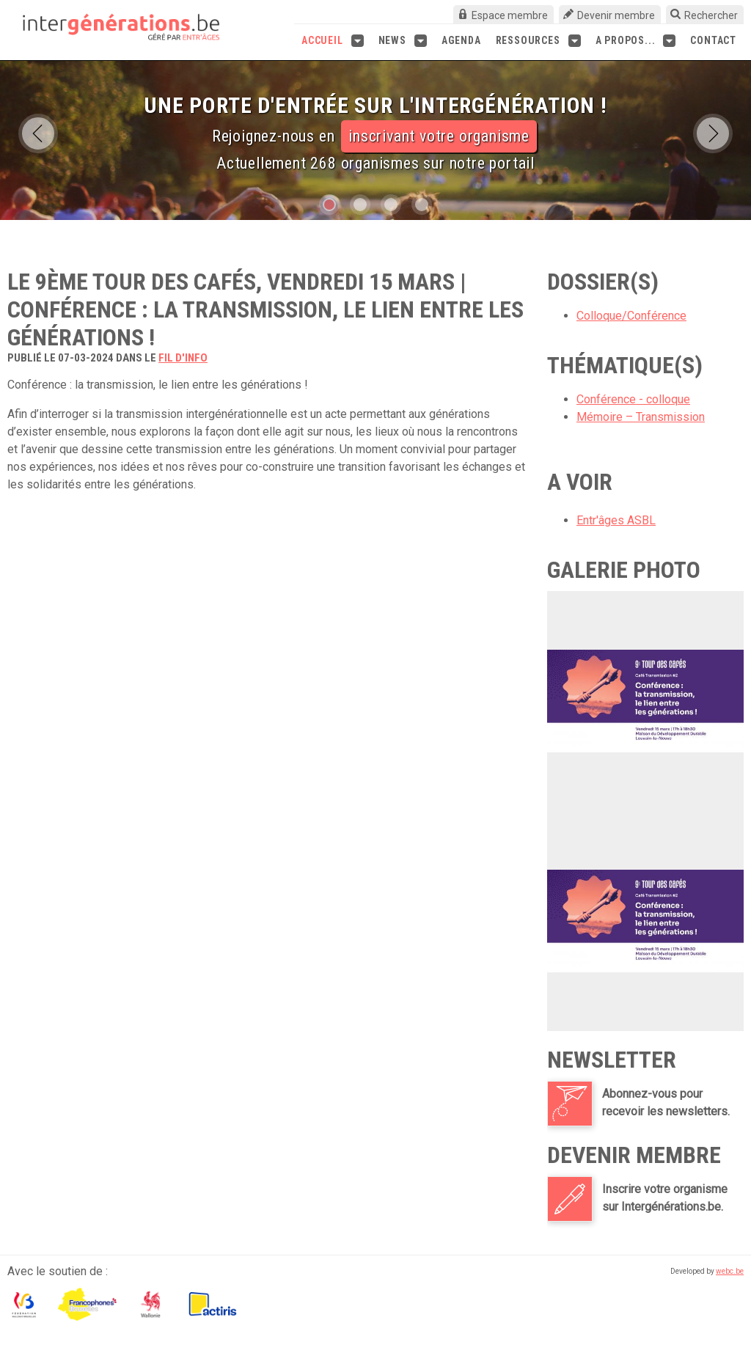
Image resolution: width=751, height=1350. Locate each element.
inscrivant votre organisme (439, 136)
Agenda (461, 40)
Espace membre (510, 15)
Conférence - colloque (633, 399)
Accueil (332, 40)
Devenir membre (616, 15)
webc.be (730, 1271)
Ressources (538, 40)
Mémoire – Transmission (640, 417)
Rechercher (711, 15)
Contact (713, 40)
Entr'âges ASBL (616, 520)
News (402, 40)
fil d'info (183, 357)
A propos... (636, 40)
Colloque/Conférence (631, 316)
